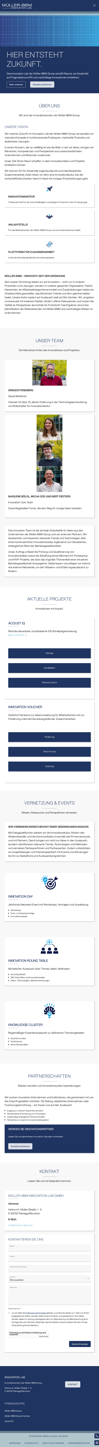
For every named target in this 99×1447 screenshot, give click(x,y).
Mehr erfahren (16, 84)
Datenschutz (14, 1308)
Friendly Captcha (43, 1336)
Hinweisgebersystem (79, 1443)
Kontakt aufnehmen (42, 84)
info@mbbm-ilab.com (20, 1225)
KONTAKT (72, 1384)
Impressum (14, 1443)
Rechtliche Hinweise (53, 1443)
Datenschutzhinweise (36, 1312)
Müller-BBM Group (33, 1382)
